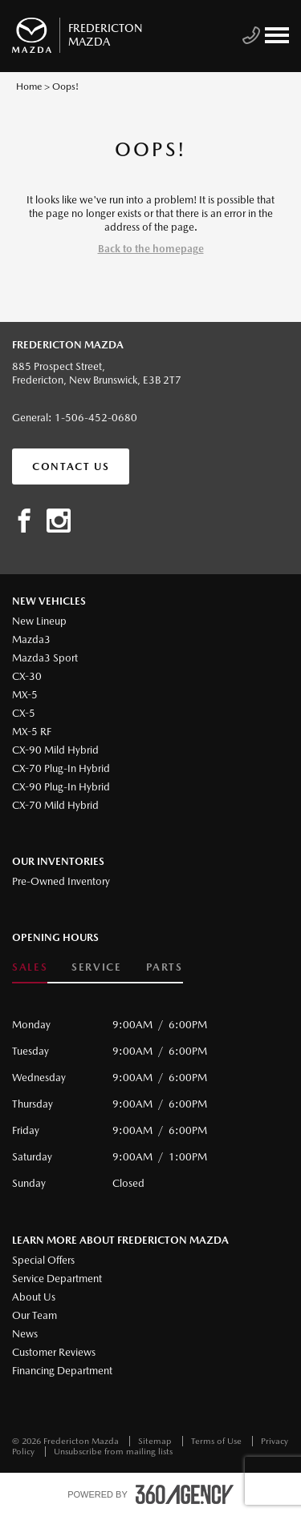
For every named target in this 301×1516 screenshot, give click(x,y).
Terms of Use (217, 1441)
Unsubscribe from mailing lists (113, 1451)
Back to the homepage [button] (151, 249)
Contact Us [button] (70, 466)
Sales (29, 967)
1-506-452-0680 (96, 418)
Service (96, 967)
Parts (164, 967)
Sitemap (156, 1441)
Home (29, 86)
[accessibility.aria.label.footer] (185, 1494)
